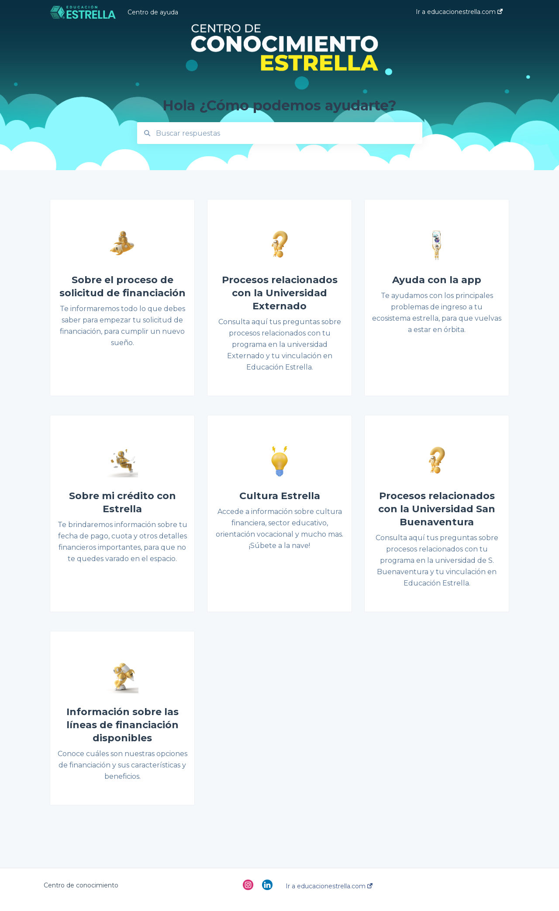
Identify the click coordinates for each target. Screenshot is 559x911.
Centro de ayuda (153, 12)
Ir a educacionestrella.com (329, 886)
